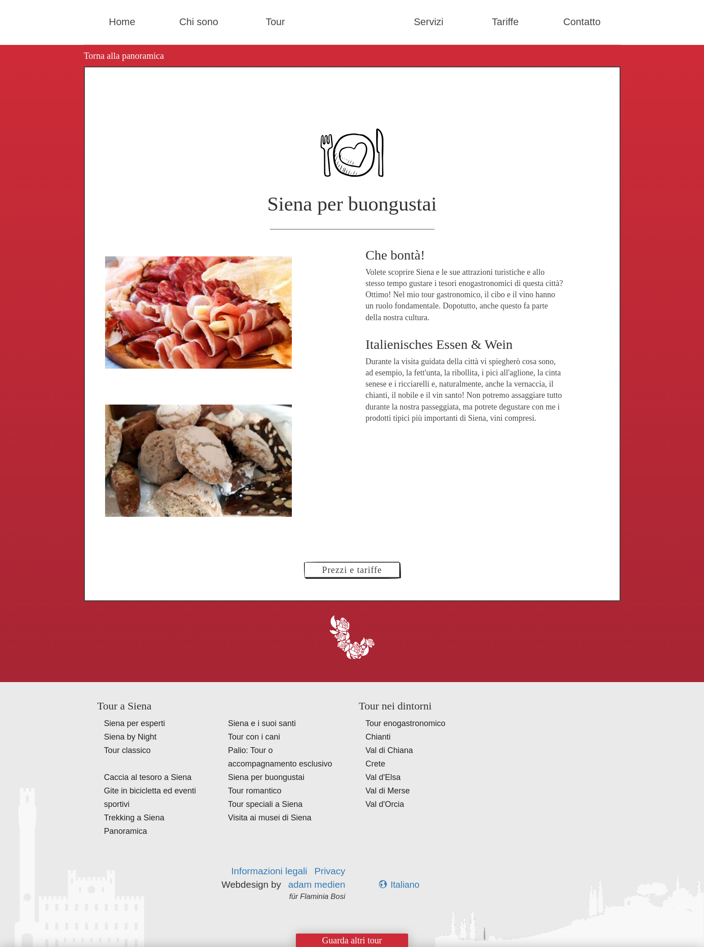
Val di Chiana (389, 750)
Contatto (581, 21)
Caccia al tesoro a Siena (148, 777)
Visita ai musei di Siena (270, 817)
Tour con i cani (254, 736)
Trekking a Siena (134, 817)
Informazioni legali (269, 871)
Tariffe (505, 21)
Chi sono (198, 21)
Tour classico (127, 750)
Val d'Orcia (384, 804)
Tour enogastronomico (405, 723)
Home (122, 21)
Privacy (329, 871)
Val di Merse (387, 790)
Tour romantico (255, 790)
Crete (375, 763)
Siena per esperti (134, 723)
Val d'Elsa (382, 777)
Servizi (429, 21)
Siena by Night (130, 736)
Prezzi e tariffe (352, 570)
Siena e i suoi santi (262, 723)
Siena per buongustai (266, 777)
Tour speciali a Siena (265, 804)
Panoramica (125, 831)
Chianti (378, 736)
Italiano (399, 885)
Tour (275, 21)
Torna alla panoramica (124, 56)
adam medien (316, 884)
